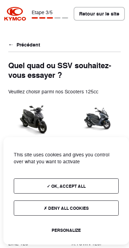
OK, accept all (66, 186)
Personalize (66, 230)
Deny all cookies (66, 208)
